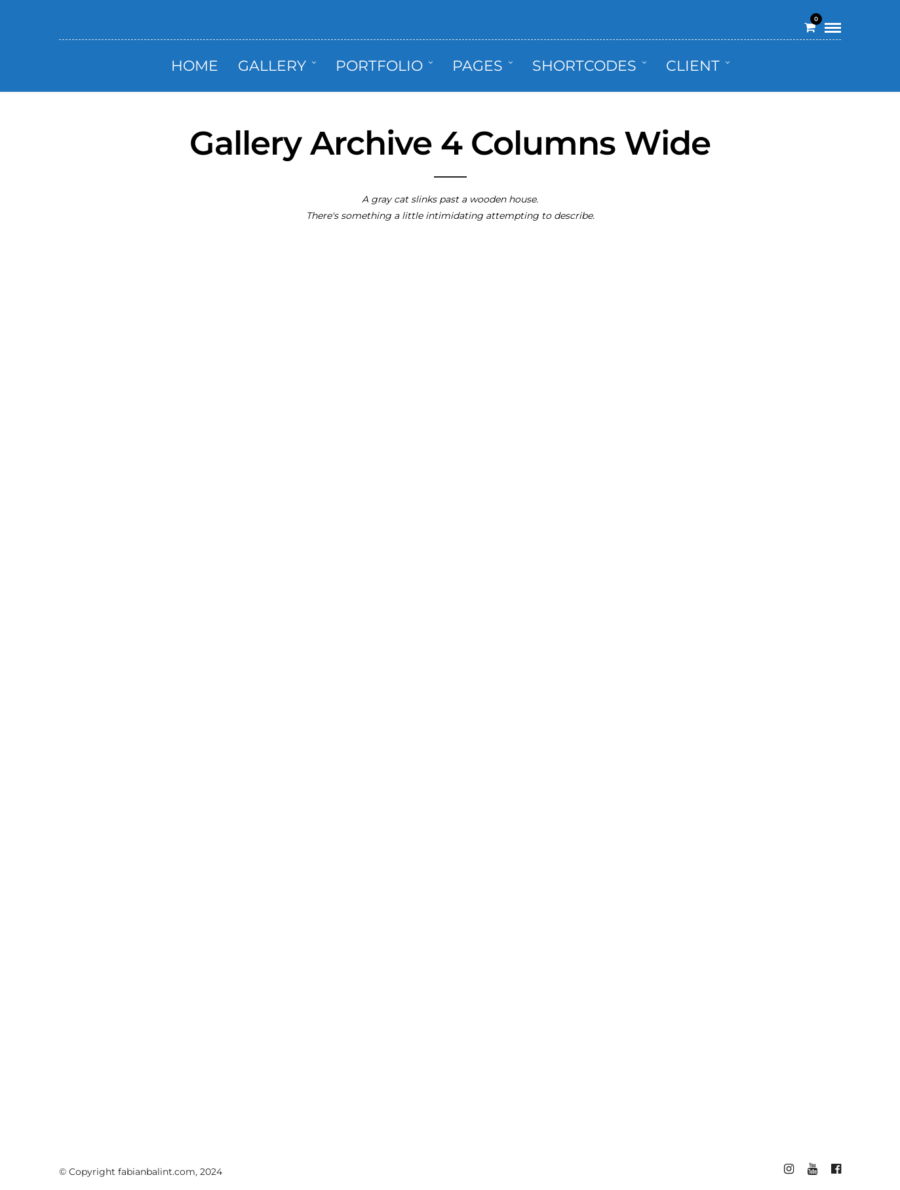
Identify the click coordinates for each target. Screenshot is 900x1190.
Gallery (272, 66)
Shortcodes (584, 66)
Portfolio (379, 66)
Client (693, 66)
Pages (477, 66)
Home (194, 66)
